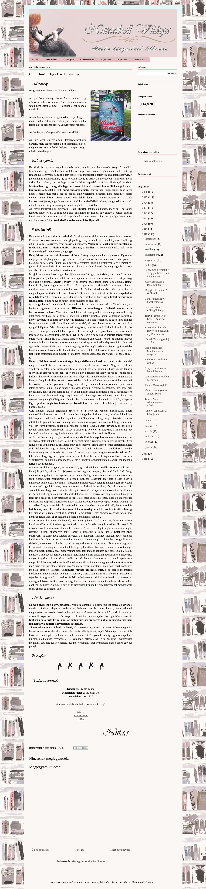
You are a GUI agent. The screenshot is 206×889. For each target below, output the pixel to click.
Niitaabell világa (153, 161)
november (151, 244)
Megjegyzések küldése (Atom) (88, 861)
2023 (145, 207)
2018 (145, 234)
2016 (145, 458)
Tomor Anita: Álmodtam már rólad (154, 402)
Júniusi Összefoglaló (156, 385)
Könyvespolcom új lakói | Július (155, 283)
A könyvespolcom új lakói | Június (156, 412)
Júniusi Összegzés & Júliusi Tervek (156, 392)
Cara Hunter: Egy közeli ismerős (154, 300)
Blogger (150, 882)
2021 (145, 218)
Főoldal (35, 59)
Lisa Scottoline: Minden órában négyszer (154, 351)
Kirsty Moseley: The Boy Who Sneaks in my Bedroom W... (157, 331)
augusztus (151, 260)
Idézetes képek (140, 59)
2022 (145, 213)
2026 (145, 192)
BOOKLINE (81, 715)
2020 (145, 223)
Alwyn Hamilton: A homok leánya (155, 370)
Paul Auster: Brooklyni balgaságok (157, 378)
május (148, 425)
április (149, 431)
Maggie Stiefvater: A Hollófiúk (156, 292)
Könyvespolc (68, 59)
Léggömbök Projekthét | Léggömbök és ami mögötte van (157, 273)
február (149, 441)
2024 (145, 202)
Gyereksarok (106, 59)
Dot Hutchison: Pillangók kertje (154, 309)
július (148, 265)
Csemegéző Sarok (87, 59)
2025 (145, 197)
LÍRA (81, 719)
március (150, 436)
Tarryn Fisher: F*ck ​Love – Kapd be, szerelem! (156, 319)
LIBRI (80, 711)
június (149, 420)
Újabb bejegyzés (41, 849)
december (150, 238)
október (149, 249)
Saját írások (123, 59)
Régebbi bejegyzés (120, 849)
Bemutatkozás (51, 59)
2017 (145, 453)
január (149, 446)
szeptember (151, 254)
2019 (145, 228)
